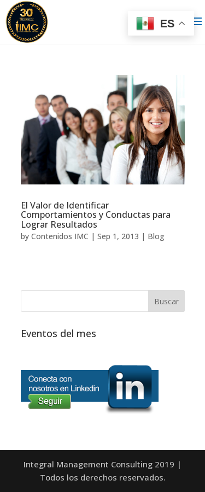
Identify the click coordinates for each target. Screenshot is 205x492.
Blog (156, 236)
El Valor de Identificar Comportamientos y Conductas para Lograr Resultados (96, 214)
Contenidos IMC (60, 236)
